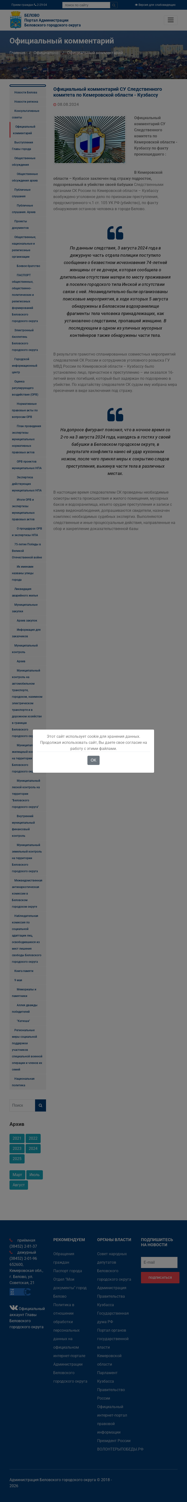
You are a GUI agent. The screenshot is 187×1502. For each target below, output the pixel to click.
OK (93, 760)
